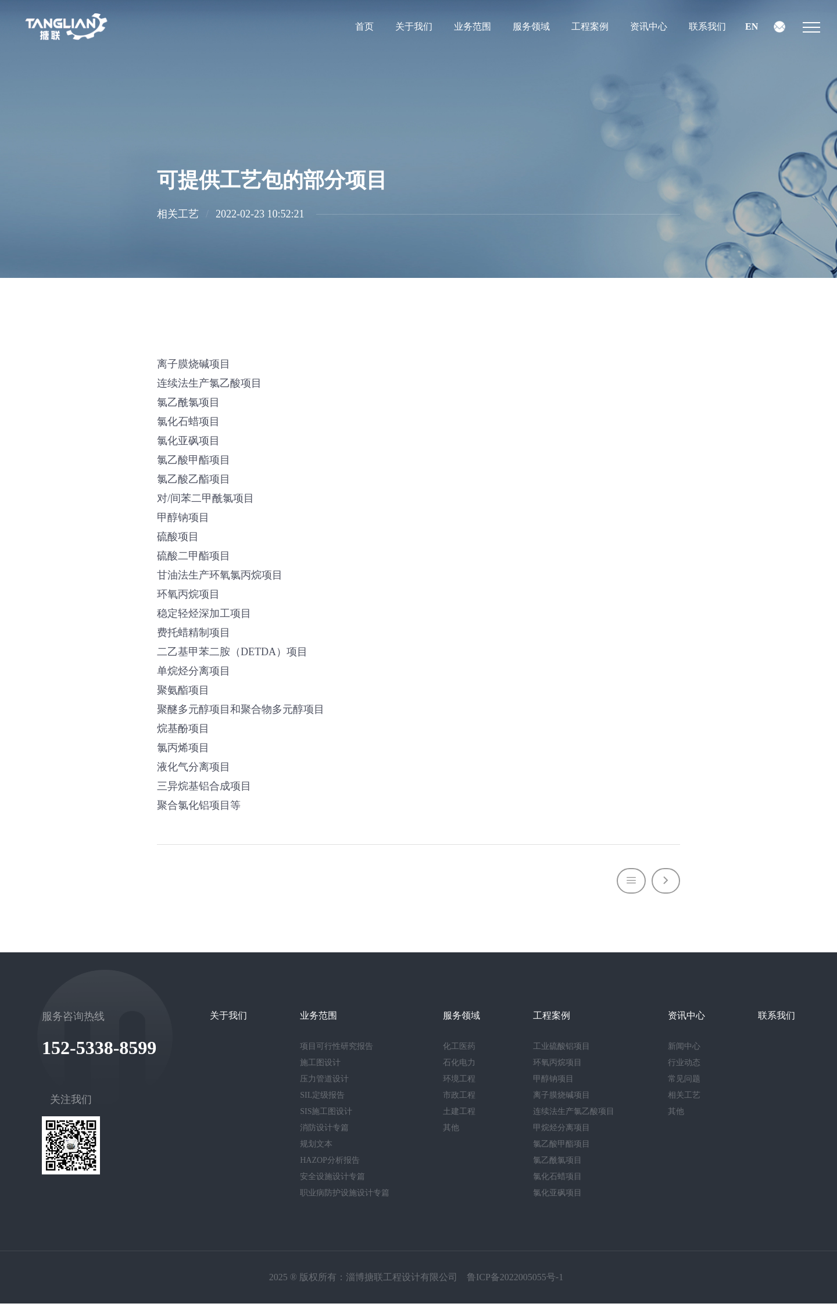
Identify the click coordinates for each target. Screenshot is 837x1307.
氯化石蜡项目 (557, 1180)
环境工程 (459, 1083)
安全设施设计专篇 (332, 1180)
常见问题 (684, 1083)
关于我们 (413, 29)
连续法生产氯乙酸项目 (573, 1115)
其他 (451, 1131)
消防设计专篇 (324, 1131)
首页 (364, 29)
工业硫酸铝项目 (561, 1050)
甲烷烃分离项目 (561, 1131)
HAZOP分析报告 (330, 1164)
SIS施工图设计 (326, 1115)
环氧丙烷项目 (557, 1066)
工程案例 (590, 29)
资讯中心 (648, 29)
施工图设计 (320, 1066)
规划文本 (316, 1148)
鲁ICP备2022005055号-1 (515, 1280)
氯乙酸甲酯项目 (561, 1148)
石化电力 (459, 1066)
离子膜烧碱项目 (561, 1099)
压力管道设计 (324, 1083)
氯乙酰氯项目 (557, 1164)
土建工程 (459, 1115)
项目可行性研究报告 (336, 1050)
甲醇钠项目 (553, 1083)
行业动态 (684, 1066)
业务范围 (472, 29)
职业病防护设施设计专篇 (344, 1196)
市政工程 (459, 1099)
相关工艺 (684, 1099)
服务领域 (531, 29)
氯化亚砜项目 (557, 1196)
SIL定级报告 (322, 1099)
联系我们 (707, 29)
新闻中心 (684, 1050)
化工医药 (459, 1050)
